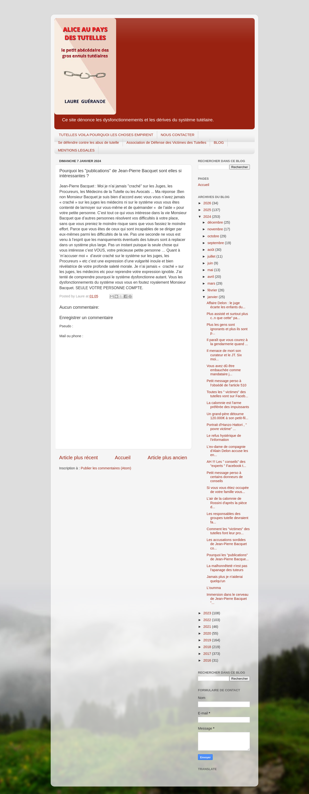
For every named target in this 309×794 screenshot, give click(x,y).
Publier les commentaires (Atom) (106, 468)
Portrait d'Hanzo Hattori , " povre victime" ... (227, 427)
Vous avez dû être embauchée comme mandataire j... (224, 370)
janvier (213, 297)
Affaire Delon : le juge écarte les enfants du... (226, 305)
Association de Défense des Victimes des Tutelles (166, 142)
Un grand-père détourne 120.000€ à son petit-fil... (227, 416)
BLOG (219, 142)
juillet (212, 256)
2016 (207, 660)
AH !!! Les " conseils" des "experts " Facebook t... (226, 464)
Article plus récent (78, 457)
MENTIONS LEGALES (76, 150)
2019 (207, 640)
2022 (207, 620)
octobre (214, 236)
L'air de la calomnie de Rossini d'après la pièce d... (227, 503)
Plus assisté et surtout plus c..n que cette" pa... (227, 316)
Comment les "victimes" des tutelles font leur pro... (228, 531)
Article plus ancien (167, 457)
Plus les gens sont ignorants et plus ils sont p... (227, 329)
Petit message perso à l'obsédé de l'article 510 (226, 383)
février (213, 290)
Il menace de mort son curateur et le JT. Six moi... (224, 355)
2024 (207, 217)
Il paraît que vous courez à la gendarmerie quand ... (227, 342)
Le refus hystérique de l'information (224, 438)
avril (211, 277)
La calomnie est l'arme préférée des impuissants (228, 405)
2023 (207, 613)
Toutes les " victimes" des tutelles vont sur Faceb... (227, 394)
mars (212, 283)
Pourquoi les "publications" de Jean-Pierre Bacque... (228, 557)
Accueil (123, 457)
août (211, 250)
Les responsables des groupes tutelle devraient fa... (227, 518)
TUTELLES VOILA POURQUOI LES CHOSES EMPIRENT (106, 135)
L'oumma (214, 588)
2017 (207, 654)
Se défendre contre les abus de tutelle (88, 142)
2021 (207, 627)
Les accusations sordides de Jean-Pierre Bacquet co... (227, 544)
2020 (207, 633)
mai (211, 270)
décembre (216, 222)
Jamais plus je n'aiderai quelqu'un (225, 579)
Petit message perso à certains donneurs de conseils (225, 477)
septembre (216, 243)
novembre (216, 229)
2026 (207, 203)
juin (211, 263)
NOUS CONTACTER (178, 135)
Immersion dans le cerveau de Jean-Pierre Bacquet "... (227, 599)
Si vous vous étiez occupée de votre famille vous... (228, 490)
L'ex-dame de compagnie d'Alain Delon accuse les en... (227, 451)
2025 (207, 210)
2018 (207, 647)
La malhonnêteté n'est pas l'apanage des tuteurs (227, 568)
